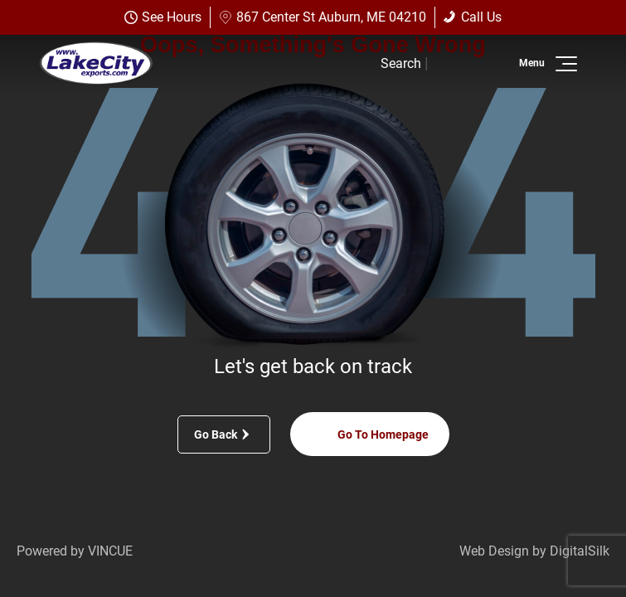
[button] (563, 63)
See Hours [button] (162, 17)
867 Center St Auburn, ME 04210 (322, 17)
